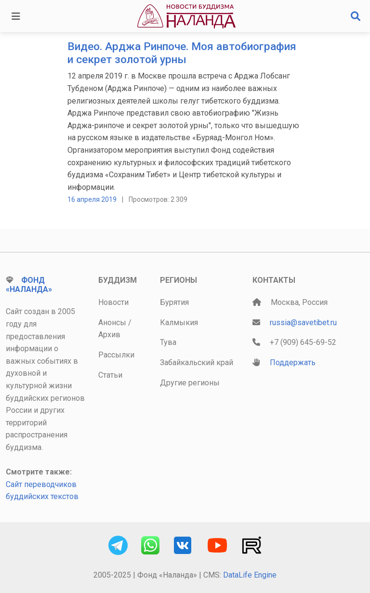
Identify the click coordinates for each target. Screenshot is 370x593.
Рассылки (116, 354)
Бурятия (174, 302)
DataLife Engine (250, 575)
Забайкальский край (196, 362)
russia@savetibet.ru (303, 322)
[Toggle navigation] (16, 16)
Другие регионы (190, 382)
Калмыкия (179, 322)
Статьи (110, 375)
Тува (168, 342)
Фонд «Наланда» (29, 285)
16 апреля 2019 (92, 199)
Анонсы (112, 322)
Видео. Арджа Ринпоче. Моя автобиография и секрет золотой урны (181, 53)
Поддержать (293, 362)
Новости (113, 302)
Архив (109, 334)
